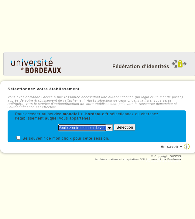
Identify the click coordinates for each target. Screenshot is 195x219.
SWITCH (176, 156)
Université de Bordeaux (164, 159)
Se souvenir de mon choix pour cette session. (65, 138)
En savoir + (171, 146)
